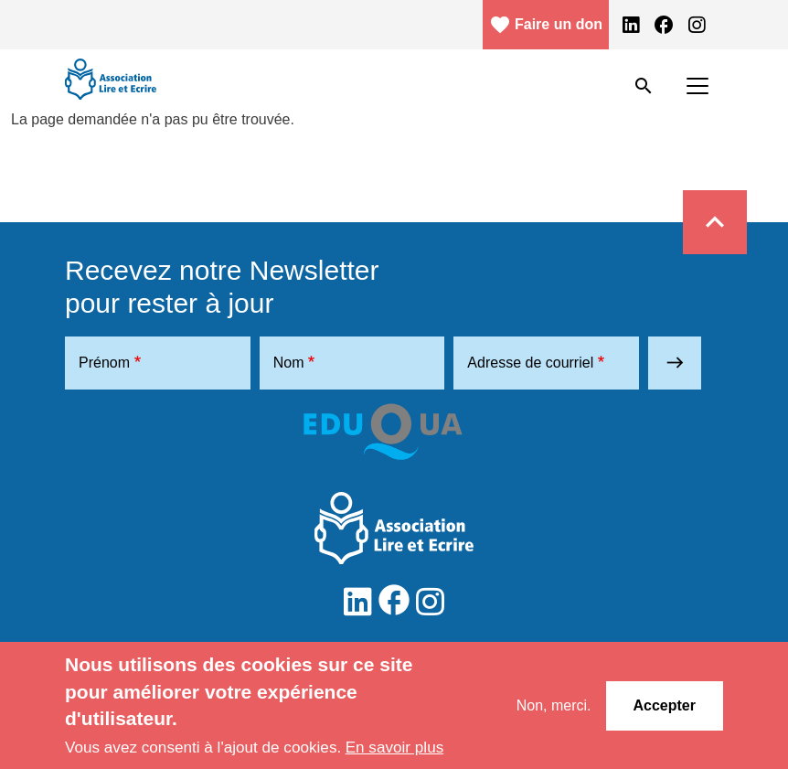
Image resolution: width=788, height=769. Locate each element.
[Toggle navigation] (697, 86)
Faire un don (545, 25)
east (675, 362)
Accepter (665, 705)
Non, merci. (553, 705)
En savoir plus (395, 747)
